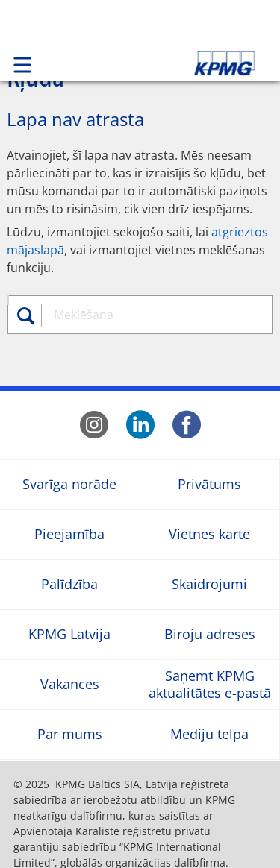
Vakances (69, 684)
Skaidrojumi (209, 584)
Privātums (209, 484)
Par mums (69, 734)
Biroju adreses (209, 634)
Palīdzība (69, 584)
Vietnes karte (209, 534)
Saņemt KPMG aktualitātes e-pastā (210, 684)
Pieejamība (69, 534)
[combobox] (154, 314)
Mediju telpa (209, 734)
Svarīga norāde (69, 484)
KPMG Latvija (69, 634)
